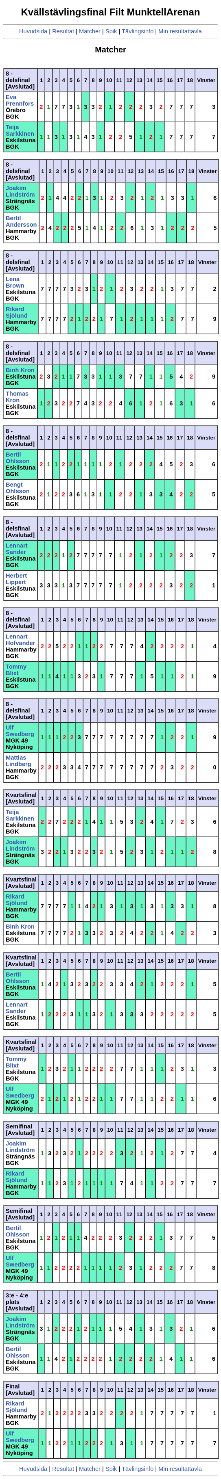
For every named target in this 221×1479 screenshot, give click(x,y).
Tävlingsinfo (137, 31)
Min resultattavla (180, 31)
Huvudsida (33, 31)
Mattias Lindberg (18, 760)
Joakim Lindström (20, 191)
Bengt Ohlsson (18, 487)
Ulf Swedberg (20, 730)
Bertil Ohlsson (18, 457)
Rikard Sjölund (17, 312)
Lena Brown (15, 282)
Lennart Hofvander (20, 639)
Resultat (63, 31)
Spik (111, 31)
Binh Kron (20, 370)
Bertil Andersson (21, 221)
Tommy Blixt (16, 669)
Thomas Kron (17, 396)
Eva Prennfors (20, 100)
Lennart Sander (17, 548)
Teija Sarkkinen (20, 130)
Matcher (90, 31)
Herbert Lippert (16, 578)
